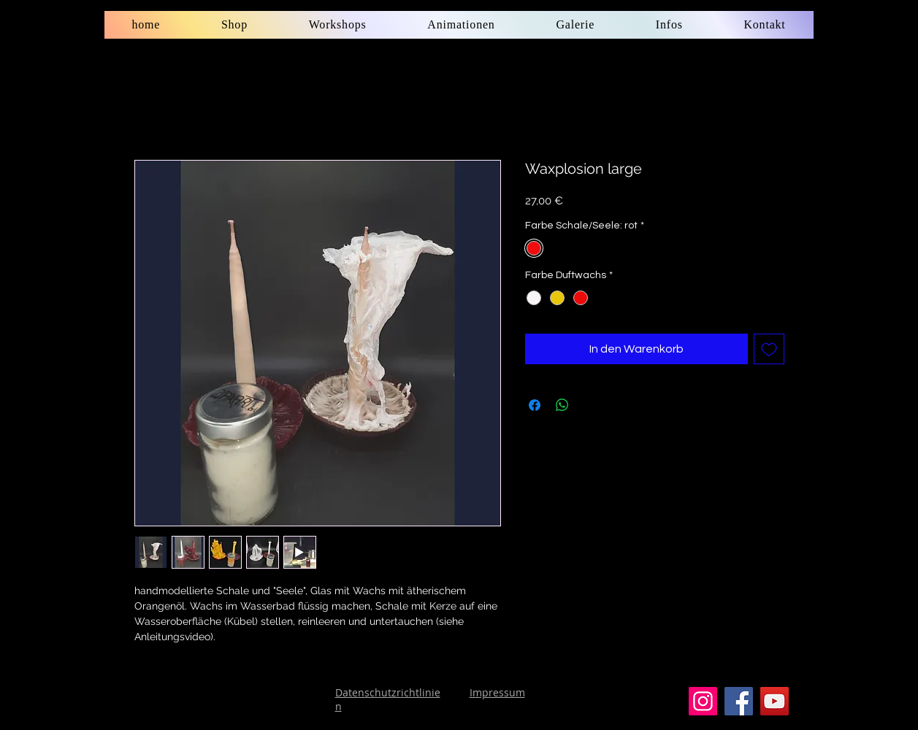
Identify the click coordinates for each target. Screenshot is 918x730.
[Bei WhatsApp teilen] (562, 405)
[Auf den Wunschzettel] (769, 349)
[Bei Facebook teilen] (534, 405)
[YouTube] (774, 701)
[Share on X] (590, 405)
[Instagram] (703, 701)
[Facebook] (738, 701)
